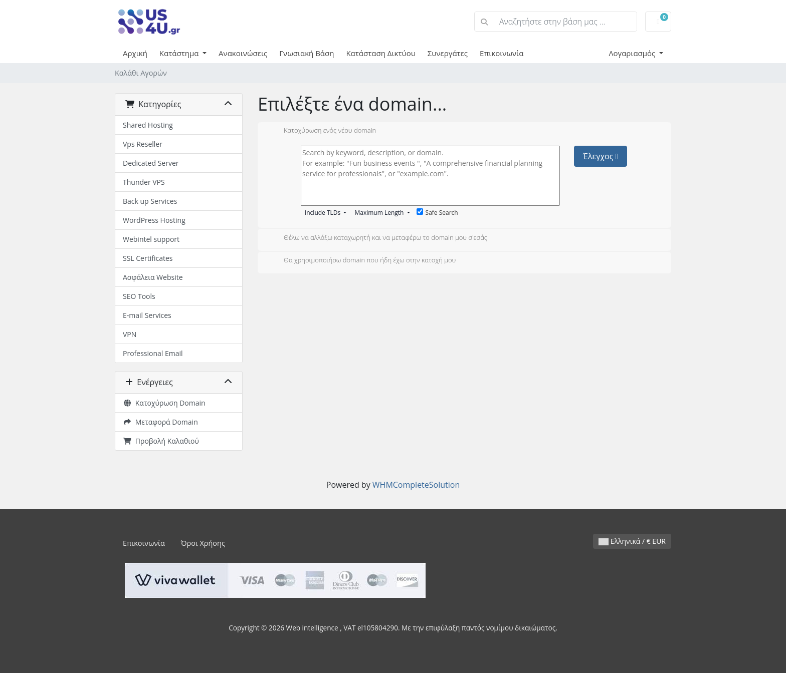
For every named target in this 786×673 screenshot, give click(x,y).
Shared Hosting (148, 125)
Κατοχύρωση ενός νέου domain (322, 131)
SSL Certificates (147, 258)
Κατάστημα (180, 53)
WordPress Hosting (154, 220)
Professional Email (153, 353)
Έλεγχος (601, 156)
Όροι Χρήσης (203, 543)
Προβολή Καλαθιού (161, 441)
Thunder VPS (144, 182)
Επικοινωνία (501, 53)
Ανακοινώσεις (243, 53)
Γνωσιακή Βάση (306, 53)
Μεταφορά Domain (160, 422)
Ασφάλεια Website (153, 277)
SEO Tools (139, 296)
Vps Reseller (142, 144)
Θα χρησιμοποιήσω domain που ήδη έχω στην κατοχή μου (362, 260)
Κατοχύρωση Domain (164, 403)
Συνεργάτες (448, 53)
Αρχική (135, 53)
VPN (129, 334)
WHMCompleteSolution (416, 484)
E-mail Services (147, 315)
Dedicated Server (151, 163)
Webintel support (151, 239)
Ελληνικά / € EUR (632, 541)
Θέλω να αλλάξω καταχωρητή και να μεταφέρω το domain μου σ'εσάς (377, 238)
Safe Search (437, 212)
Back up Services (150, 201)
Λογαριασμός (633, 53)
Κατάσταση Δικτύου (380, 53)
